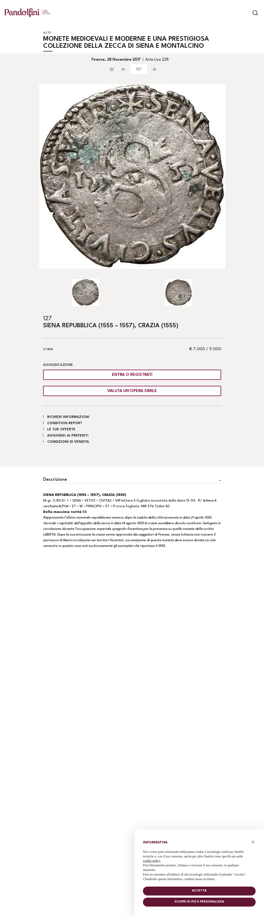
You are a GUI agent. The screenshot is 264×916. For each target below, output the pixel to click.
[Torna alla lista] (113, 69)
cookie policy (151, 861)
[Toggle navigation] (246, 12)
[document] (199, 859)
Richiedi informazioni (68, 417)
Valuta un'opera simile (132, 391)
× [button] (253, 842)
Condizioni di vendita (68, 442)
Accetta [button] (199, 890)
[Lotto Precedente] (123, 69)
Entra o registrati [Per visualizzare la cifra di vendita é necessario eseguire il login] (132, 375)
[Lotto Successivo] (153, 69)
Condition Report (64, 423)
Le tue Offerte (61, 429)
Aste (47, 33)
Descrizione (55, 479)
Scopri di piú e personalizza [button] (199, 901)
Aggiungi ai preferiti (67, 435)
